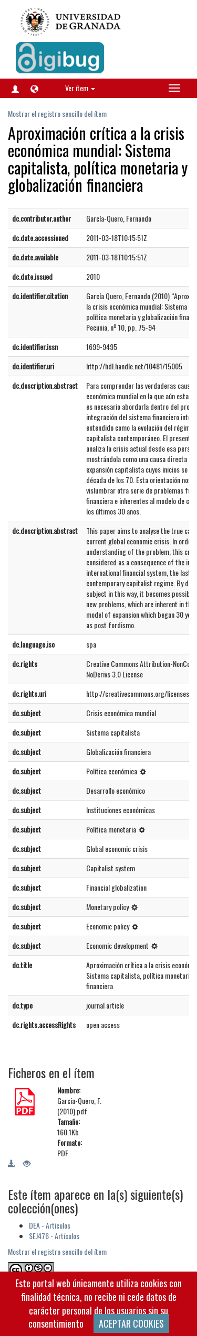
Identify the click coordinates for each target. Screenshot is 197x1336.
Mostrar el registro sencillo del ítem (57, 113)
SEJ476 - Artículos (54, 1235)
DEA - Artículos (49, 1225)
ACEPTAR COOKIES (131, 1323)
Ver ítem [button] (80, 87)
